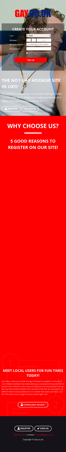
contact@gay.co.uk (44, 434)
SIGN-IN (30, 108)
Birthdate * (14, 40)
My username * (15, 49)
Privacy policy (40, 54)
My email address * (17, 45)
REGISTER (11, 108)
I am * (12, 36)
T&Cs (32, 54)
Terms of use (19, 434)
